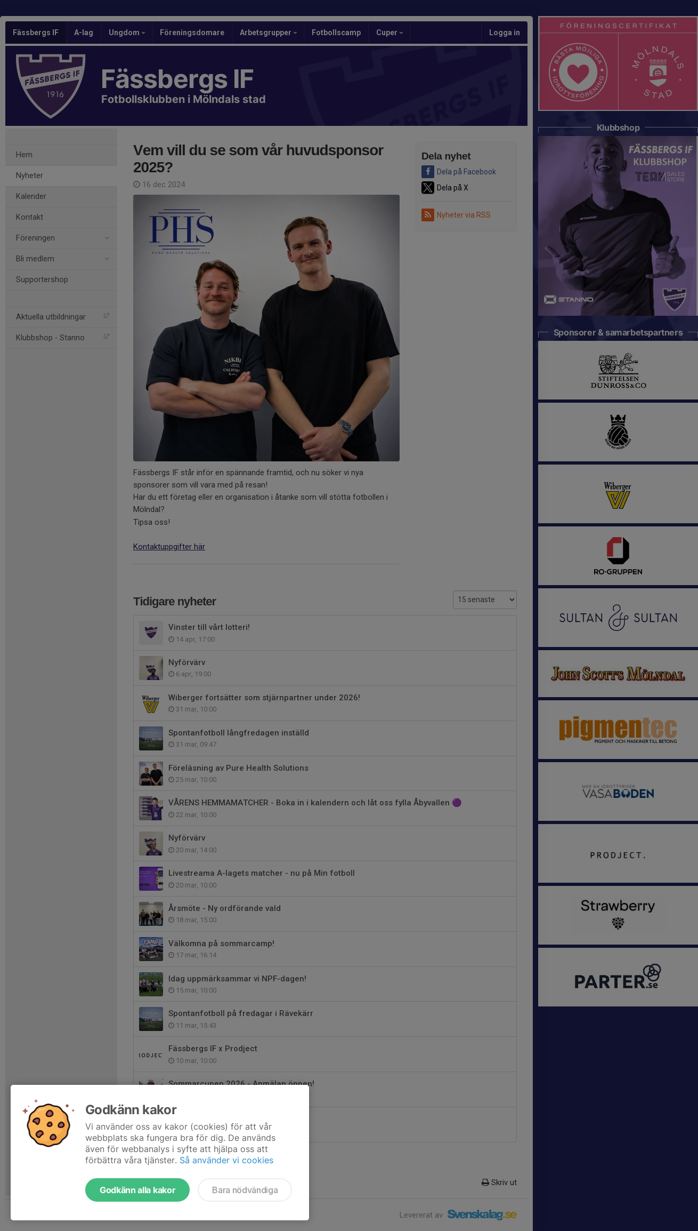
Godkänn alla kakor (137, 1190)
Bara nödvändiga (245, 1190)
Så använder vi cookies (226, 1160)
